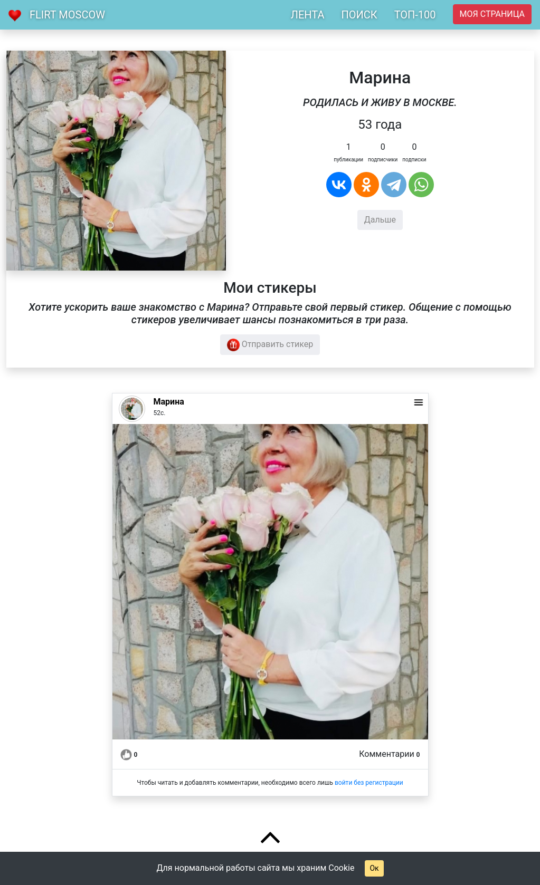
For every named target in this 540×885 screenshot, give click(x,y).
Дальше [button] (380, 220)
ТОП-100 (415, 14)
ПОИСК (359, 14)
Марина (169, 402)
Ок (374, 868)
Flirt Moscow (67, 14)
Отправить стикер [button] (270, 345)
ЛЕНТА (308, 14)
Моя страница (492, 14)
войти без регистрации (369, 782)
